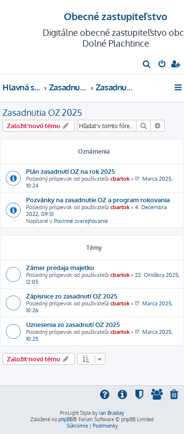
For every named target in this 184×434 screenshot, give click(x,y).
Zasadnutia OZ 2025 (42, 112)
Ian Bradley (111, 413)
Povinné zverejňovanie (81, 220)
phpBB (65, 419)
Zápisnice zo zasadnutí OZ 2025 (71, 296)
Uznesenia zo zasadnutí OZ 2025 (73, 324)
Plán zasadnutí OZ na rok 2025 (70, 171)
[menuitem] (147, 65)
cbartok (120, 178)
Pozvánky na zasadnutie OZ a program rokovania (98, 199)
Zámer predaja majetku (60, 267)
